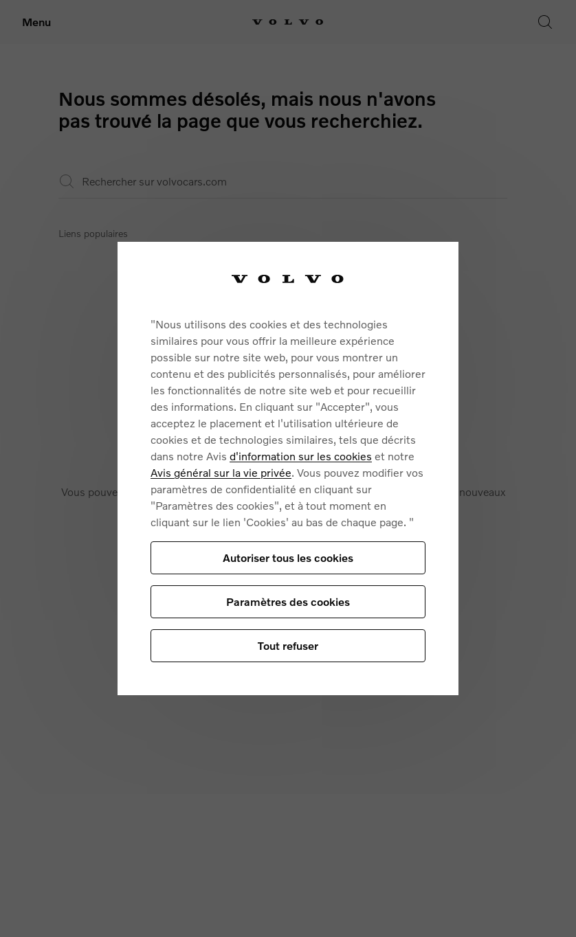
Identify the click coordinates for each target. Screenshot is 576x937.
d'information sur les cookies (301, 455)
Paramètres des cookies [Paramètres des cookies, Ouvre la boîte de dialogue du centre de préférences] (288, 601)
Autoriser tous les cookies (288, 557)
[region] (288, 469)
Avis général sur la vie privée (221, 472)
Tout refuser (288, 645)
